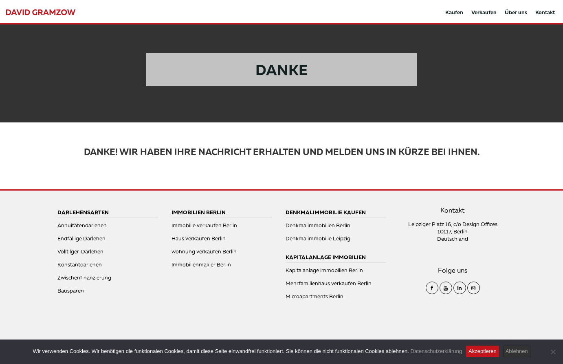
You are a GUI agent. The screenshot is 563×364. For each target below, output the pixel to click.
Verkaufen (484, 12)
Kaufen (454, 12)
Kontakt (545, 12)
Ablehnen (517, 351)
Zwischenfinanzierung (84, 277)
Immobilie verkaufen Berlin (204, 225)
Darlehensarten (83, 212)
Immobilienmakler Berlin (201, 264)
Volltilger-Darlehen (80, 251)
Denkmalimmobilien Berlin (318, 225)
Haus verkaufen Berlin (199, 238)
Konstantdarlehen (79, 264)
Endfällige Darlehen (81, 238)
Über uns (516, 12)
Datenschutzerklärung (436, 351)
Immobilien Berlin (199, 212)
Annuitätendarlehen (82, 225)
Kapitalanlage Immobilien (326, 257)
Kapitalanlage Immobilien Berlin (324, 270)
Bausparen (70, 290)
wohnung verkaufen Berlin (204, 251)
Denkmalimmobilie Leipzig (318, 238)
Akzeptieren (482, 351)
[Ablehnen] (553, 352)
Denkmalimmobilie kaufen (326, 212)
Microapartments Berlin (314, 296)
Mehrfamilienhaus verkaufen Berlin (329, 283)
